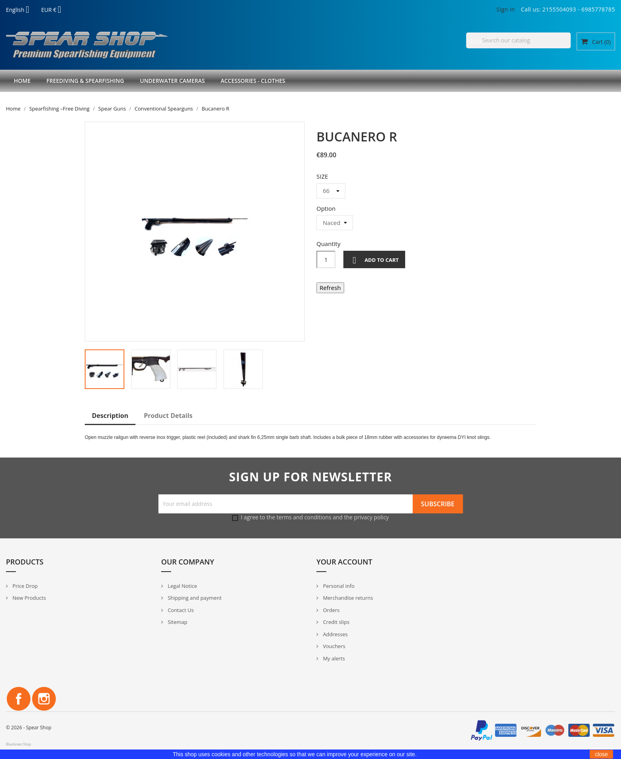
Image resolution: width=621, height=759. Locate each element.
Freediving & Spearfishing (85, 80)
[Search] (518, 40)
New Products (28, 597)
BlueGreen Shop (18, 744)
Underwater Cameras (172, 80)
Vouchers (333, 646)
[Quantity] (325, 259)
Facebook (18, 699)
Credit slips (335, 622)
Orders (331, 610)
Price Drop (24, 585)
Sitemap (176, 622)
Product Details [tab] (168, 415)
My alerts (333, 658)
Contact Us (180, 610)
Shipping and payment (194, 597)
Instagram (44, 699)
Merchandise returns (347, 597)
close (601, 754)
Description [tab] (110, 415)
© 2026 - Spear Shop (28, 727)
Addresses (335, 634)
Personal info (338, 585)
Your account (344, 561)
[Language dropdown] (20, 10)
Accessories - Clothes (253, 80)
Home (22, 80)
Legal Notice (181, 585)
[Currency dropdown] (54, 10)
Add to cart (374, 260)
